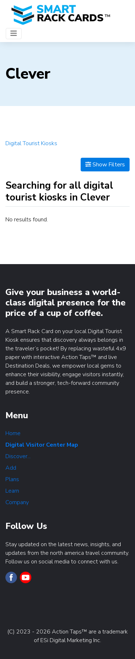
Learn (12, 491)
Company (17, 502)
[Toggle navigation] (14, 33)
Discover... (18, 456)
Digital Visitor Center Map (41, 445)
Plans (12, 479)
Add (10, 468)
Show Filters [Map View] (105, 165)
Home (13, 433)
